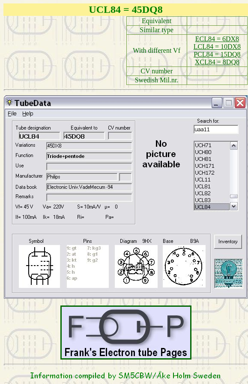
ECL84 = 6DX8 (217, 38)
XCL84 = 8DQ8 (217, 62)
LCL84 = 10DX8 (217, 46)
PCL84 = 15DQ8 (217, 54)
